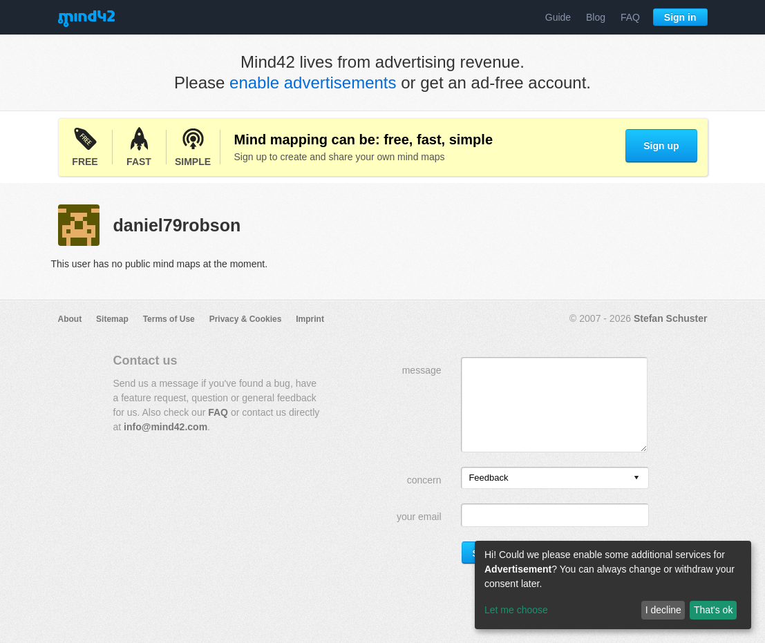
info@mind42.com (165, 426)
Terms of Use (169, 319)
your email (419, 516)
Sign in (680, 17)
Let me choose (516, 609)
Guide (558, 17)
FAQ (630, 17)
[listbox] (555, 478)
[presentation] (636, 478)
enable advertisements (312, 82)
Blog (595, 17)
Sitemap (112, 319)
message (422, 370)
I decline (663, 609)
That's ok (713, 609)
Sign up (661, 145)
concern (424, 480)
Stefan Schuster (671, 318)
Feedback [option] (488, 477)
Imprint (310, 319)
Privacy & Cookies (245, 319)
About (70, 319)
